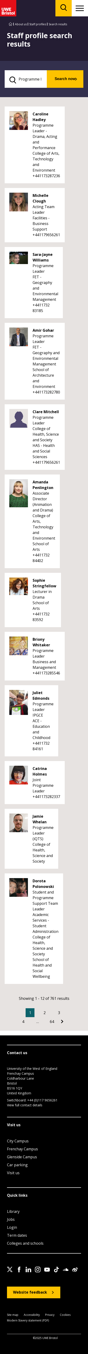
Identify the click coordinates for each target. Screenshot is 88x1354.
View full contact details (24, 1105)
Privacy (49, 1315)
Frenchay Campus (22, 1149)
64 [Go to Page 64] (52, 1021)
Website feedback (30, 1292)
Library (13, 1211)
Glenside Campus (22, 1156)
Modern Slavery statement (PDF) (28, 1320)
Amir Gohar (43, 330)
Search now (65, 79)
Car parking (17, 1164)
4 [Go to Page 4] (23, 1021)
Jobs (11, 1219)
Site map (12, 1315)
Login (12, 1227)
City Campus (18, 1141)
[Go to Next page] (62, 1021)
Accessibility (32, 1315)
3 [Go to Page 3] (59, 1012)
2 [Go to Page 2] (45, 1012)
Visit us (13, 1172)
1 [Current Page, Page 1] (30, 1012)
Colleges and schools (25, 1243)
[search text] (26, 79)
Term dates (17, 1235)
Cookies (65, 1315)
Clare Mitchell (46, 411)
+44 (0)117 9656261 (42, 1100)
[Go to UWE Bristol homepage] (10, 24)
